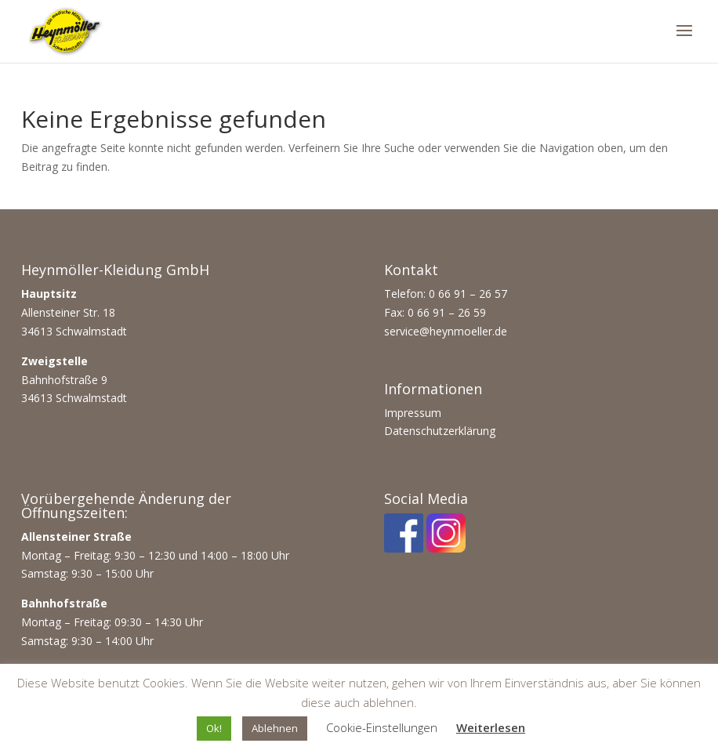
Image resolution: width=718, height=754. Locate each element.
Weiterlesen (490, 727)
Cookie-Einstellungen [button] (381, 727)
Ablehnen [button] (275, 728)
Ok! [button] (214, 728)
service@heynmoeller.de (445, 331)
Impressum (412, 412)
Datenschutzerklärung (439, 430)
